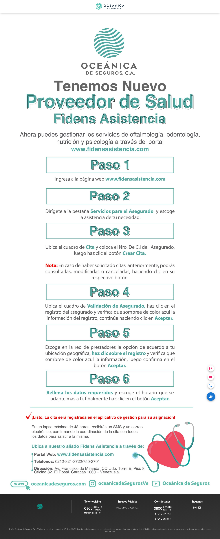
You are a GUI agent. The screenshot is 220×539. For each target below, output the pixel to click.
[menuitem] (211, 331)
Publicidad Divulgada (127, 508)
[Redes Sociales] (211, 342)
